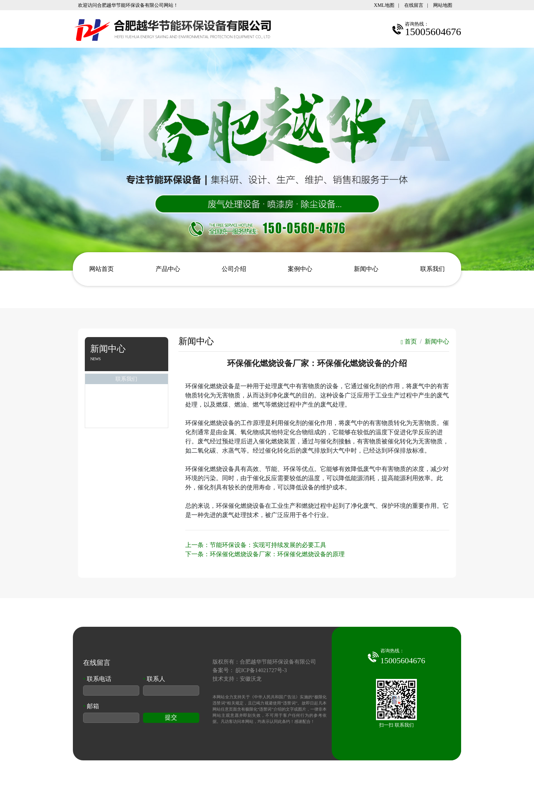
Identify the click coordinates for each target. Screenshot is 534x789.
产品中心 (168, 268)
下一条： (265, 554)
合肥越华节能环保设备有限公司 (278, 662)
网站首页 (101, 268)
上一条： (255, 545)
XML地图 (384, 5)
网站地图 (442, 5)
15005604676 (402, 660)
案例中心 (300, 268)
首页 (409, 341)
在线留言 (413, 5)
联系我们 (432, 268)
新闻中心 (366, 268)
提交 (171, 717)
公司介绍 (234, 268)
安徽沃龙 (251, 679)
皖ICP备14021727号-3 (261, 670)
